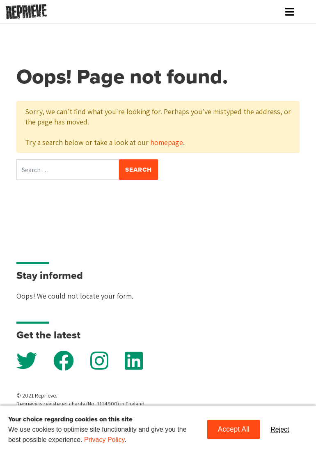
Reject (279, 429)
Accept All (233, 429)
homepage (166, 142)
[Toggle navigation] (290, 12)
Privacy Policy (104, 439)
